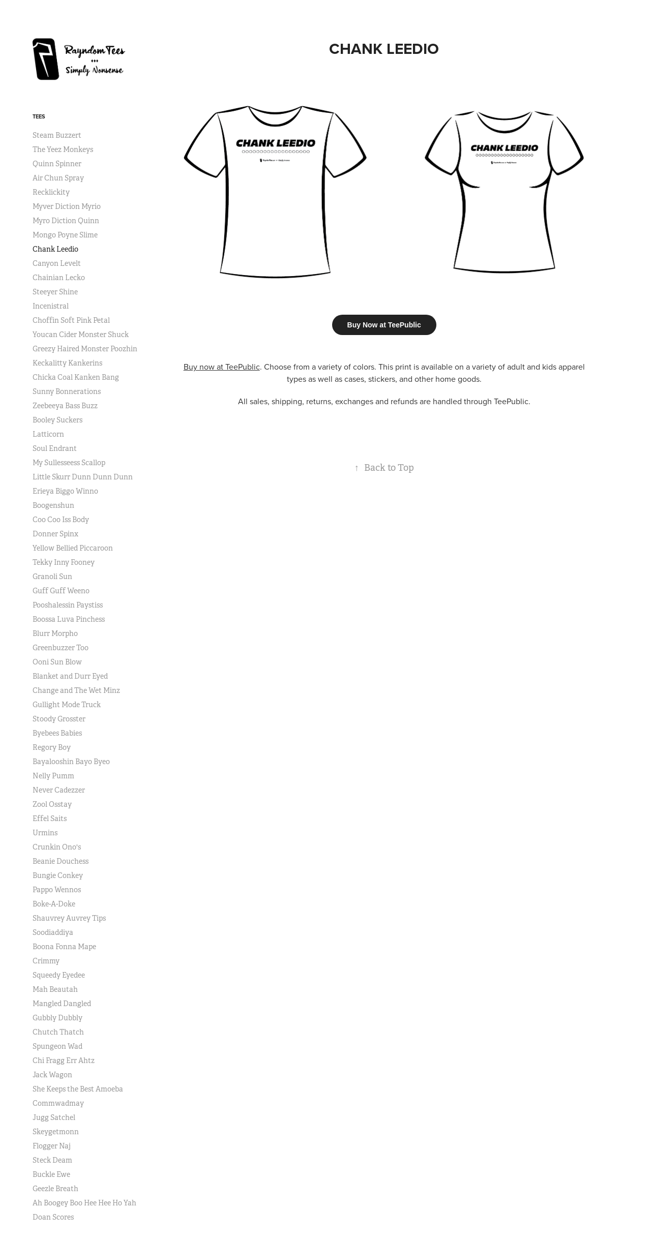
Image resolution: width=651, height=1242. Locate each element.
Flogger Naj (52, 1145)
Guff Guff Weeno (61, 590)
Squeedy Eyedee (59, 975)
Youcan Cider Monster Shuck (81, 334)
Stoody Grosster (59, 718)
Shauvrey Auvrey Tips (69, 918)
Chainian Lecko (59, 277)
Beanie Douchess (60, 861)
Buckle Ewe (51, 1174)
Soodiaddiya (53, 932)
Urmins (45, 832)
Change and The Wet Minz (76, 690)
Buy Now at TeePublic (384, 325)
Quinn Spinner (57, 163)
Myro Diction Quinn (66, 220)
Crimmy (46, 960)
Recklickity (51, 192)
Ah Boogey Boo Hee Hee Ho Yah (84, 1202)
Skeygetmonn (56, 1131)
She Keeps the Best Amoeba (78, 1089)
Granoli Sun (52, 576)
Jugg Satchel (54, 1117)
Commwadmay (58, 1103)
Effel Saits (50, 818)
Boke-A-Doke (54, 903)
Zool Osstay (52, 804)
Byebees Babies (57, 733)
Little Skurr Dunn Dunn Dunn (83, 476)
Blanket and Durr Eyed (70, 676)
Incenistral (51, 306)
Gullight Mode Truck (67, 704)
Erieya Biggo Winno (65, 491)
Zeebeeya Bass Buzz (65, 405)
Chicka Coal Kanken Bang (76, 377)
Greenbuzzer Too (60, 647)
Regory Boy (52, 747)
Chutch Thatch (58, 1032)
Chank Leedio (55, 249)
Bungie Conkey (58, 875)
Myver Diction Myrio (67, 206)
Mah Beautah (55, 989)
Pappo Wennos (57, 889)
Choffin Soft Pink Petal (71, 320)
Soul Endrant (55, 448)
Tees (39, 116)
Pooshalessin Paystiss (68, 605)
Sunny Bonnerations (67, 391)
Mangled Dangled (62, 1003)
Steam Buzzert (57, 135)
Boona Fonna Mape (64, 946)
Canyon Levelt (57, 263)
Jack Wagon (52, 1074)
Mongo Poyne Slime (65, 234)
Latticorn (48, 434)
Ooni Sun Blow (57, 662)
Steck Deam (52, 1160)
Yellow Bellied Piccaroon (73, 548)
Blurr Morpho (55, 633)
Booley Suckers (57, 420)
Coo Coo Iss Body (61, 519)
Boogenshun (53, 505)
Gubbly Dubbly (57, 1017)
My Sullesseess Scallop (69, 462)
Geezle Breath (55, 1188)
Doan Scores (53, 1217)
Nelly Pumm (53, 775)
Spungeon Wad (57, 1046)
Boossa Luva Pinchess (69, 619)
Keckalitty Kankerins (67, 363)
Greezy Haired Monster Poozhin (85, 348)
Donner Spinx (55, 533)
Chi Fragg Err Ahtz (64, 1060)
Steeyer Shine (55, 291)
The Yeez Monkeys (63, 149)
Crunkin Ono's (57, 847)
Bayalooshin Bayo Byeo (71, 761)
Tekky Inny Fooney (64, 562)
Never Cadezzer (59, 790)
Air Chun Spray (58, 178)
